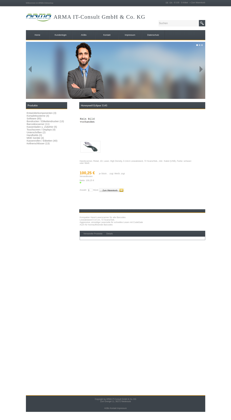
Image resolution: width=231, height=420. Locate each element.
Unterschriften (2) (36, 132)
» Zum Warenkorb (197, 2)
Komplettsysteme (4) (38, 115)
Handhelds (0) (34, 135)
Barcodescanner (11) (38, 124)
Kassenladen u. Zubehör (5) (42, 126)
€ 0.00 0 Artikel (182, 2)
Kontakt (113, 408)
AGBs (106, 408)
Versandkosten (86, 176)
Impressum (122, 408)
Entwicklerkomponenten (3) (41, 113)
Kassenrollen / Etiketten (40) (42, 140)
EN (171, 3)
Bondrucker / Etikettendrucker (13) (45, 121)
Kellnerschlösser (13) (38, 143)
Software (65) (34, 118)
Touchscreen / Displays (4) (41, 129)
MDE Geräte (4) (35, 137)
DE (167, 3)
